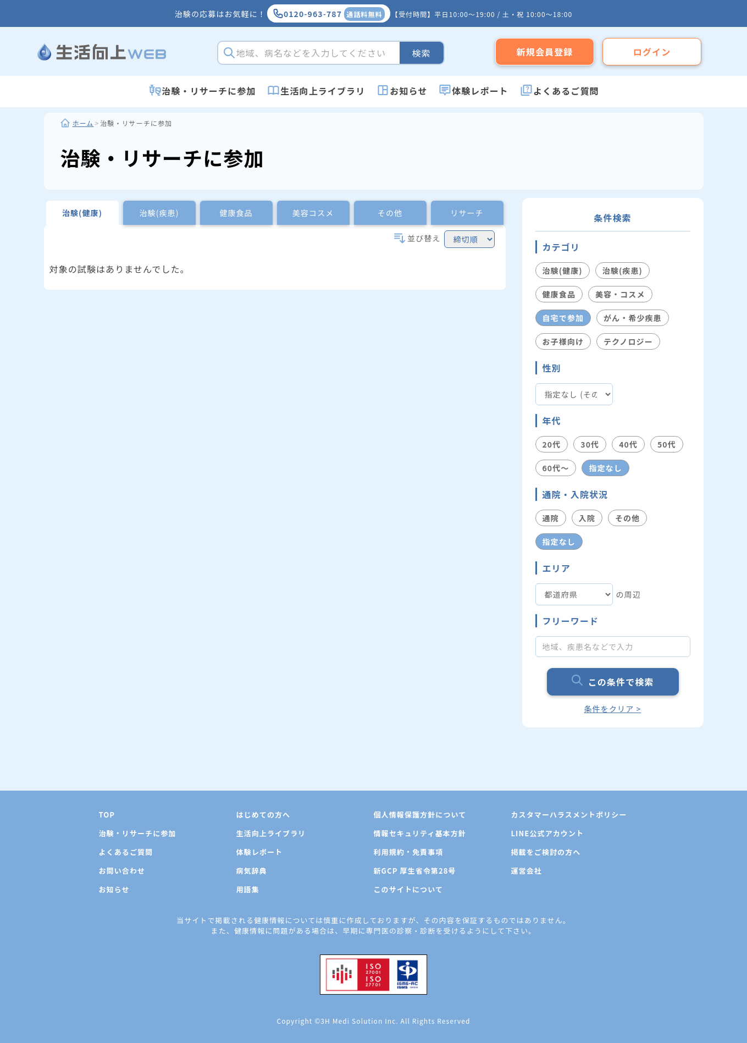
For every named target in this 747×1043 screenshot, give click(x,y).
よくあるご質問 (566, 90)
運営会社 (526, 870)
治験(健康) (563, 270)
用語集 (247, 889)
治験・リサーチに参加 (209, 90)
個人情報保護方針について (420, 814)
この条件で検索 (613, 681)
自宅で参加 (563, 317)
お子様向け (563, 341)
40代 (628, 444)
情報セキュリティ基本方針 (420, 833)
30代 (589, 444)
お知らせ (408, 90)
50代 (666, 444)
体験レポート (480, 90)
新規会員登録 (545, 51)
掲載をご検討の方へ (546, 852)
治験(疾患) (622, 270)
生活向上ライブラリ (322, 90)
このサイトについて (409, 889)
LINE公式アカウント (547, 833)
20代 (552, 444)
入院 (587, 517)
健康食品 (559, 294)
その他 (627, 517)
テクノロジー (628, 341)
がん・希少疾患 (633, 317)
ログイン (652, 51)
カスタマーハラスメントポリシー (569, 814)
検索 (421, 52)
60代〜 (556, 467)
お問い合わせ (122, 870)
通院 (551, 517)
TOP (107, 814)
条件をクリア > (612, 708)
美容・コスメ (620, 294)
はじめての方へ (263, 814)
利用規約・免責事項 (409, 852)
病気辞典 (251, 870)
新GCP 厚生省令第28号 (415, 870)
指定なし (605, 467)
